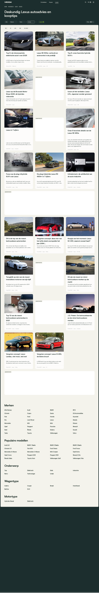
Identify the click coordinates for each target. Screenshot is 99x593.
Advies (20, 6)
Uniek (16, 290)
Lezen (56, 2)
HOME (5, 6)
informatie (11, 6)
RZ (6, 28)
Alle (6, 22)
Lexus (16, 6)
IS (11, 28)
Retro (47, 251)
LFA (15, 28)
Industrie (16, 148)
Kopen (51, 2)
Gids (17, 187)
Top (74, 66)
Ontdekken (44, 2)
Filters (90, 22)
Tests (22, 22)
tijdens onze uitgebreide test (74, 146)
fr (89, 2)
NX (21, 28)
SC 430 (26, 28)
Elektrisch (14, 66)
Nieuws (13, 22)
